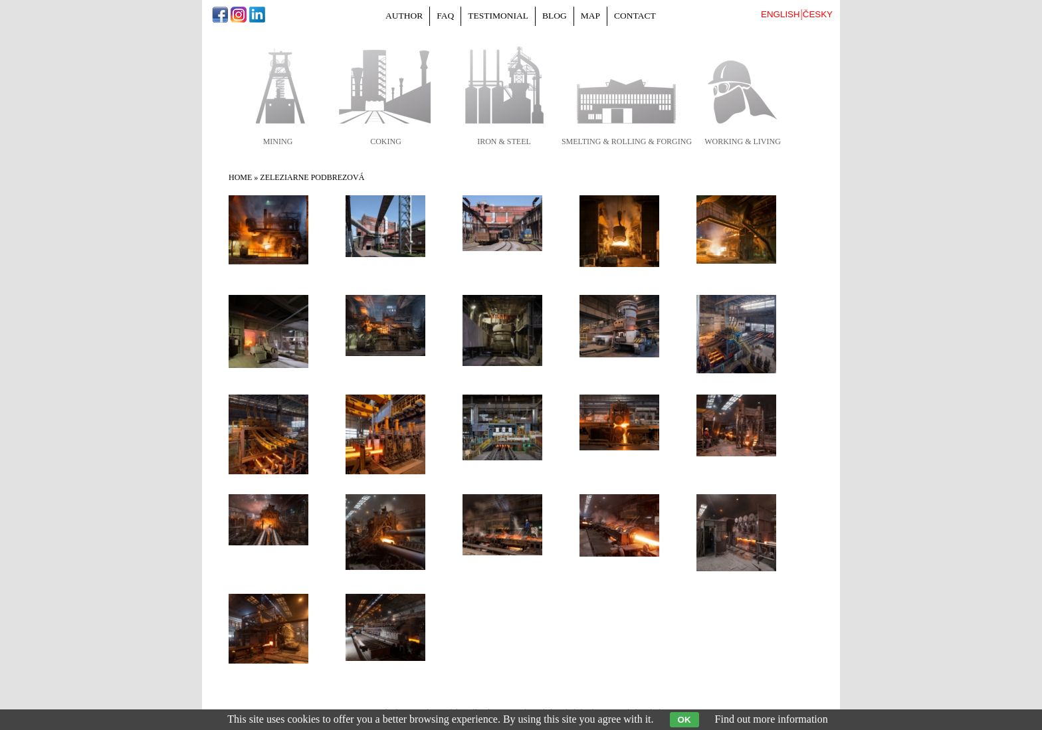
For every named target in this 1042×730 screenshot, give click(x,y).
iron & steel (504, 141)
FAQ (445, 16)
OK (684, 720)
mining (278, 141)
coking (385, 141)
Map (590, 16)
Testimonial (498, 16)
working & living (742, 141)
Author (404, 16)
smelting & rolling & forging (627, 141)
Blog (554, 16)
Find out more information (771, 719)
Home (240, 177)
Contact (635, 16)
